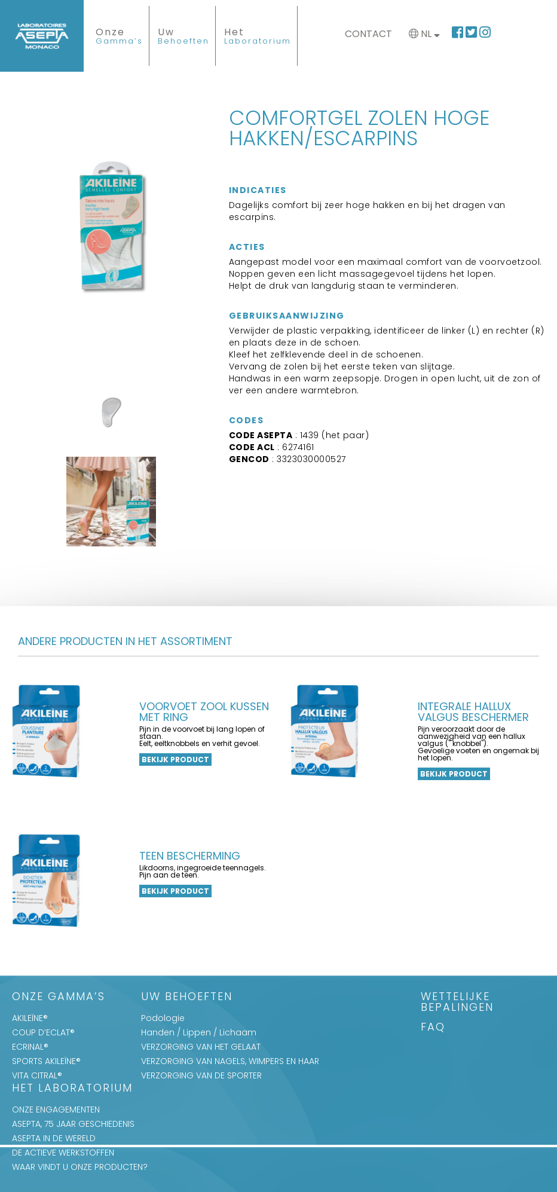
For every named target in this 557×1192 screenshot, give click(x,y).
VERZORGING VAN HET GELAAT (201, 1047)
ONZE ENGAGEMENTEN (56, 1109)
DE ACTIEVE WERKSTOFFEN (63, 1153)
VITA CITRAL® (37, 1075)
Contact (368, 34)
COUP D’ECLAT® (43, 1032)
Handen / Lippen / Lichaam (198, 1032)
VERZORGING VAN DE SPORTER (201, 1075)
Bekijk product (175, 759)
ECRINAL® (30, 1047)
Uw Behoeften (186, 997)
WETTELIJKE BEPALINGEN (457, 1002)
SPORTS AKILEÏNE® (46, 1061)
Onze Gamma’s (58, 997)
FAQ (433, 1028)
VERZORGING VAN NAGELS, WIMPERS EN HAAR (230, 1061)
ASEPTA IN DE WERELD (54, 1138)
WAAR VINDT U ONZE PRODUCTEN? (80, 1167)
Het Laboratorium (72, 1089)
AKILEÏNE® (30, 1018)
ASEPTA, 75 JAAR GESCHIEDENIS (73, 1124)
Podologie (163, 1018)
